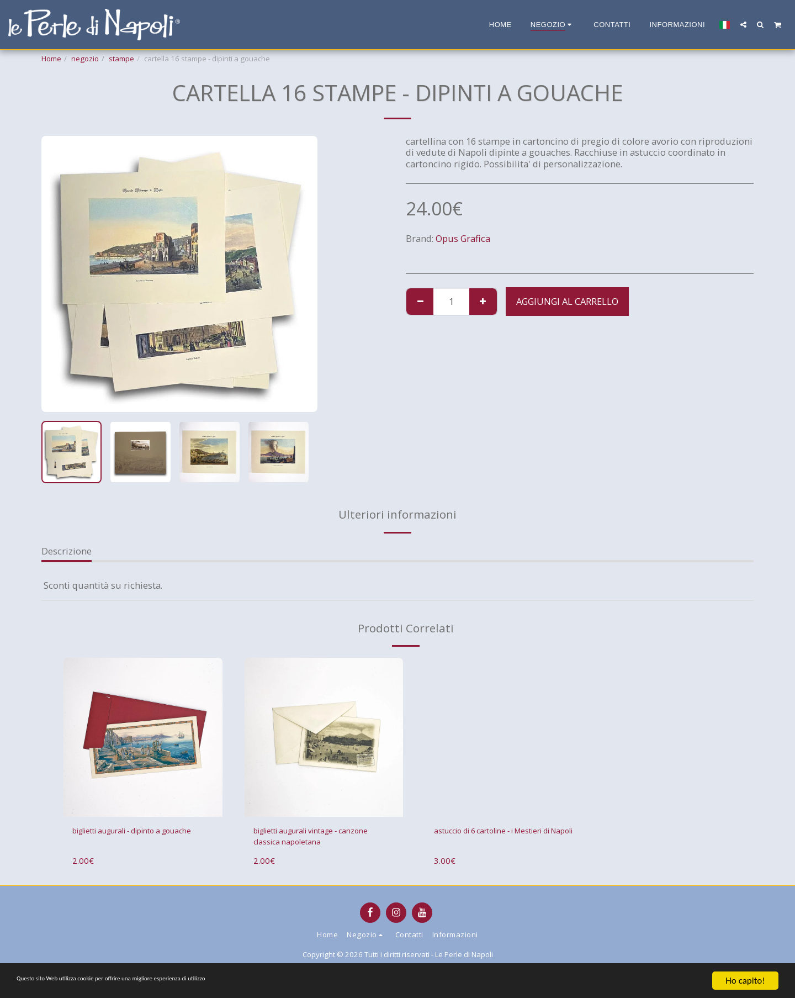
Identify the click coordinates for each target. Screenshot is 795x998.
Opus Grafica (463, 238)
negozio (85, 59)
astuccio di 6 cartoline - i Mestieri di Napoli (486, 839)
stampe (121, 59)
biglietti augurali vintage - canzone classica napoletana (313, 839)
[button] (743, 24)
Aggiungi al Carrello (567, 301)
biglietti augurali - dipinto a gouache (131, 839)
